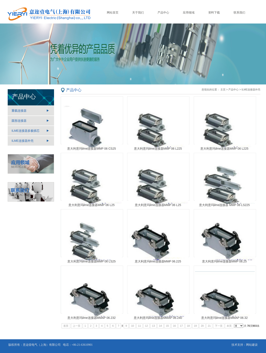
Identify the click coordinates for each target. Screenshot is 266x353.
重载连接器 (19, 111)
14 (160, 322)
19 (194, 322)
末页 (226, 322)
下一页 (216, 322)
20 (201, 322)
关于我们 (138, 12)
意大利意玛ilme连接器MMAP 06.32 (222, 314)
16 (173, 322)
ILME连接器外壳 (22, 140)
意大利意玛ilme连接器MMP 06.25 (222, 259)
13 (153, 322)
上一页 (79, 322)
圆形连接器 (19, 121)
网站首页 (112, 12)
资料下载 (214, 12)
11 (140, 322)
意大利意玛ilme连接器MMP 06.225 (158, 259)
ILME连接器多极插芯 (25, 131)
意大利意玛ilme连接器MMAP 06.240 (158, 314)
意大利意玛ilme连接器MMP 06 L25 (93, 205)
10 (133, 322)
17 (180, 322)
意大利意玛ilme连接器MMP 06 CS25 (93, 150)
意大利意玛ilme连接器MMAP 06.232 (93, 314)
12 (146, 322)
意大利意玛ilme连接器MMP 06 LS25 (93, 259)
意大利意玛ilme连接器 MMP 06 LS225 (222, 205)
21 (207, 322)
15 (167, 322)
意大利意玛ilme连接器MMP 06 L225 (158, 150)
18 (187, 322)
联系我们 (239, 12)
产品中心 (163, 12)
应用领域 (189, 12)
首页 (68, 322)
